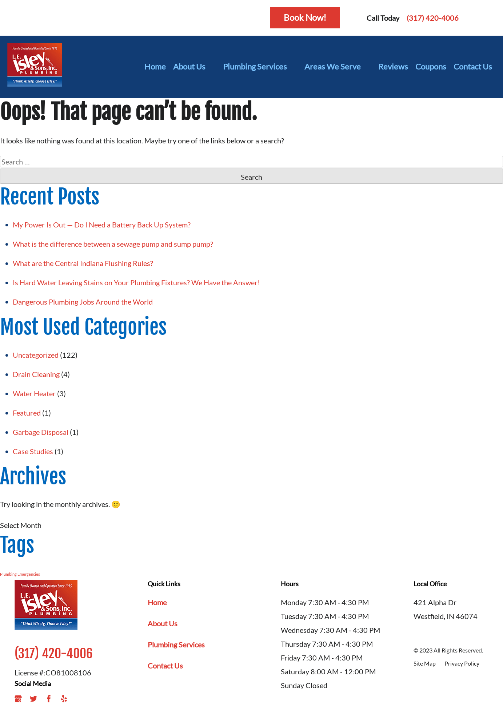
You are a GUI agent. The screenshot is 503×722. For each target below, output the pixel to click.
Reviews (393, 66)
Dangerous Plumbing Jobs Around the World (83, 301)
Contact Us (473, 66)
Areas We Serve (337, 66)
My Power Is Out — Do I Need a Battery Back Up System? (102, 224)
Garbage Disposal (40, 432)
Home (155, 66)
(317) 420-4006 (433, 17)
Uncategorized (36, 354)
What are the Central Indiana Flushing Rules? (84, 263)
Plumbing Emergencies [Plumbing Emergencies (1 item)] (20, 574)
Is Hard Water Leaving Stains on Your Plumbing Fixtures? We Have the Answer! (137, 282)
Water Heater (34, 393)
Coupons (430, 66)
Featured (27, 412)
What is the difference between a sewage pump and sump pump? (113, 243)
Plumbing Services (260, 66)
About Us (194, 66)
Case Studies (33, 451)
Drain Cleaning (36, 374)
